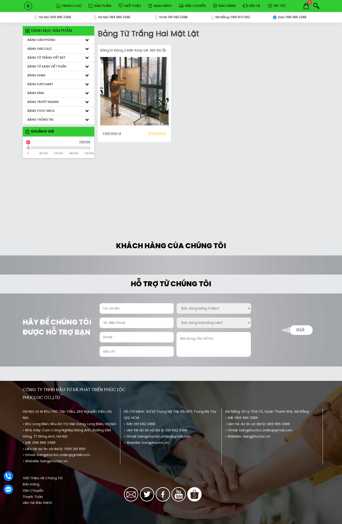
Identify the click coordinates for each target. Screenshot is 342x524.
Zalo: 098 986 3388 (290, 17)
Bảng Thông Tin (40, 119)
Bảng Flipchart (40, 84)
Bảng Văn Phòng (41, 40)
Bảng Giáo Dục (40, 48)
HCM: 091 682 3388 (171, 17)
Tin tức (276, 5)
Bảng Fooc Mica (41, 110)
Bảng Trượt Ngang (43, 102)
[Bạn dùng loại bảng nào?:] (214, 322)
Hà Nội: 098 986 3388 (52, 17)
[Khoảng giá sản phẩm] (21, 26)
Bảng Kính (36, 93)
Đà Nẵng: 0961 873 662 (230, 17)
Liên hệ (251, 5)
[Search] (316, 6)
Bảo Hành (224, 5)
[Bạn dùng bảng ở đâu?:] (214, 308)
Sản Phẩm (99, 5)
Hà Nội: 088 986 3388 (111, 17)
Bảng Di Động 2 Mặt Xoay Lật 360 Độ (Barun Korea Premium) (151, 50)
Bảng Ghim (36, 75)
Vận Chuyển (192, 5)
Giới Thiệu (129, 5)
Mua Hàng (160, 5)
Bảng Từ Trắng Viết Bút (47, 57)
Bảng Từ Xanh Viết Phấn (47, 66)
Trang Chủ (68, 5)
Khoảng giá (39, 131)
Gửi (300, 330)
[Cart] (306, 6)
